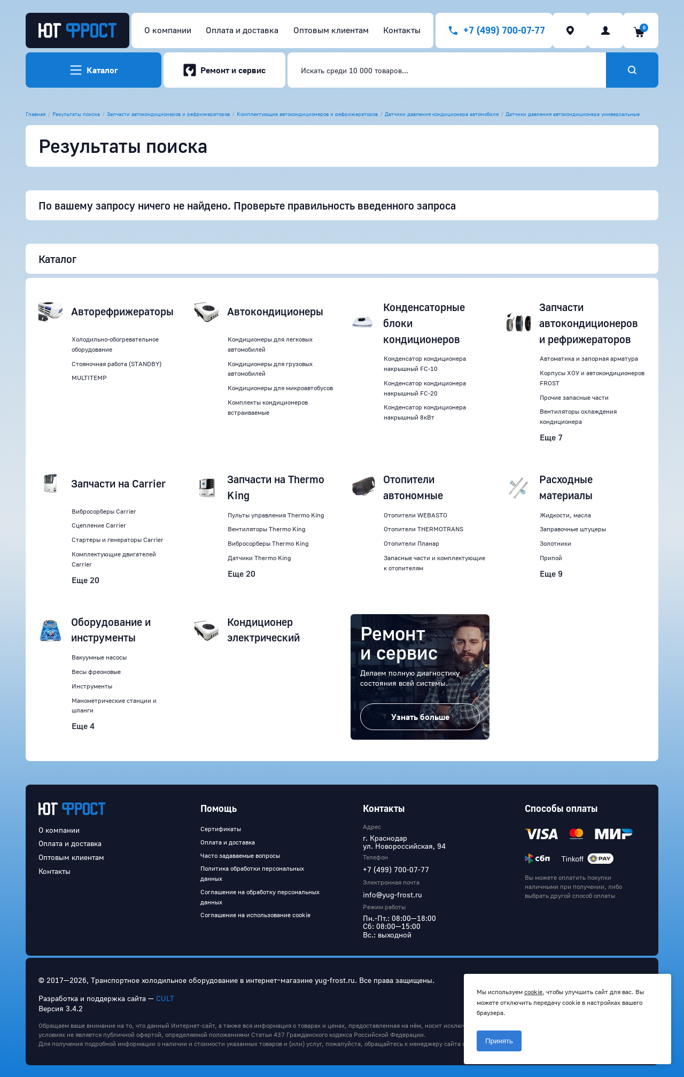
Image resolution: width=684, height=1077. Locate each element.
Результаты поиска (76, 114)
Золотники (555, 543)
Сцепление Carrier (99, 525)
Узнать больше (420, 716)
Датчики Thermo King (259, 558)
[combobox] (446, 70)
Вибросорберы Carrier (104, 511)
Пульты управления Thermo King (276, 515)
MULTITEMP (89, 378)
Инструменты (92, 686)
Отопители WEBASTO (415, 515)
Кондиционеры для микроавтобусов (280, 388)
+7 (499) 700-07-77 (396, 869)
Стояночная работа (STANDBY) (116, 364)
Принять (499, 1041)
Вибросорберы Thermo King (268, 543)
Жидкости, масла (565, 515)
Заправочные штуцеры (573, 529)
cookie (533, 992)
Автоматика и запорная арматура (589, 358)
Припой (551, 558)
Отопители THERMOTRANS (423, 529)
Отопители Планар (411, 543)
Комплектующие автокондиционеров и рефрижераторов (307, 114)
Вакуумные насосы (99, 657)
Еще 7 (551, 437)
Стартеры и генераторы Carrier (118, 540)
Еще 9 (551, 573)
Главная (35, 114)
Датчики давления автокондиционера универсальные (573, 114)
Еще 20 (85, 580)
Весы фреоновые (96, 672)
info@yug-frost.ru (392, 894)
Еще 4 (83, 726)
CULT (165, 998)
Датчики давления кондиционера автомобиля (442, 114)
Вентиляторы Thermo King (267, 529)
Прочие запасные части (574, 397)
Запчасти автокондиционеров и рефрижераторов (168, 114)
